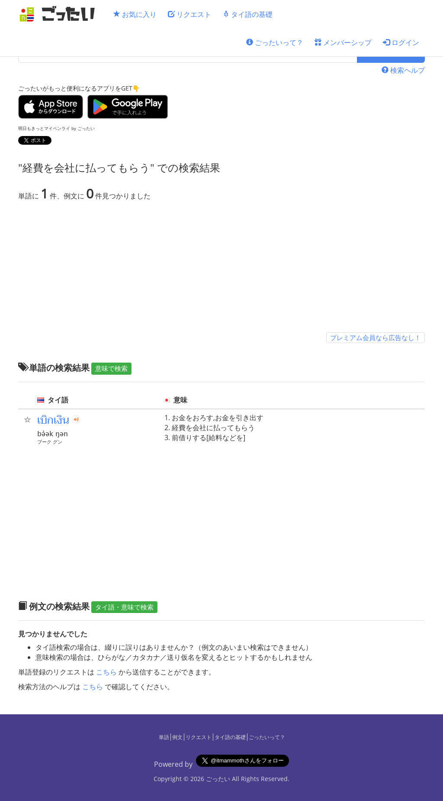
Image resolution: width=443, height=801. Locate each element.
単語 (164, 737)
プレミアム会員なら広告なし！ (375, 337)
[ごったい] (60, 14)
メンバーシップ (343, 42)
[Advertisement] (221, 268)
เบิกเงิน (53, 420)
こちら (106, 672)
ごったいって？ (274, 42)
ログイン (401, 42)
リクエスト (189, 14)
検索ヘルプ (403, 70)
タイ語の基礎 (247, 14)
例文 (177, 737)
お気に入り (135, 14)
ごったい (218, 779)
